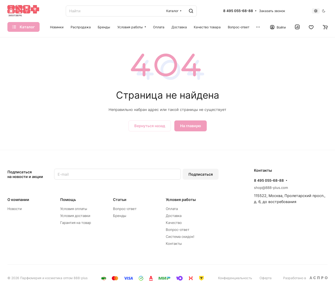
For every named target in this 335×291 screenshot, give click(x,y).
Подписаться (200, 174)
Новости (14, 209)
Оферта (266, 278)
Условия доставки (75, 215)
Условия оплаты (73, 209)
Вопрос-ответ (125, 209)
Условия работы (181, 199)
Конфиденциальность (235, 278)
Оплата (172, 209)
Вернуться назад (149, 125)
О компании (18, 199)
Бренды (119, 215)
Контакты (174, 243)
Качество (174, 222)
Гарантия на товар (75, 222)
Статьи (119, 199)
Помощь (68, 199)
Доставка (174, 215)
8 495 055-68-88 (238, 11)
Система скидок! (180, 236)
